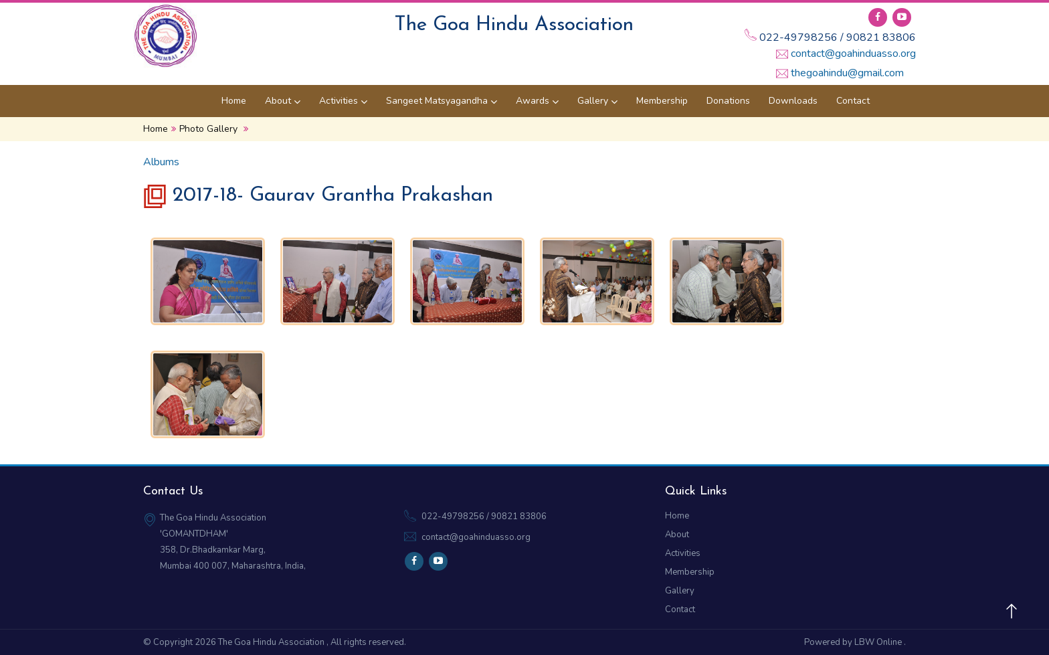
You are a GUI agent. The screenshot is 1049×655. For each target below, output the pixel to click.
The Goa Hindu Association (272, 642)
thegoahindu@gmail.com (847, 73)
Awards (537, 100)
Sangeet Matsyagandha (441, 100)
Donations (728, 100)
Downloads (793, 100)
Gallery (597, 100)
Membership (662, 100)
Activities (343, 100)
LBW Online (879, 642)
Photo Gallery (208, 128)
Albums (161, 162)
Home (233, 100)
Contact (853, 100)
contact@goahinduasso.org (853, 53)
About (282, 100)
